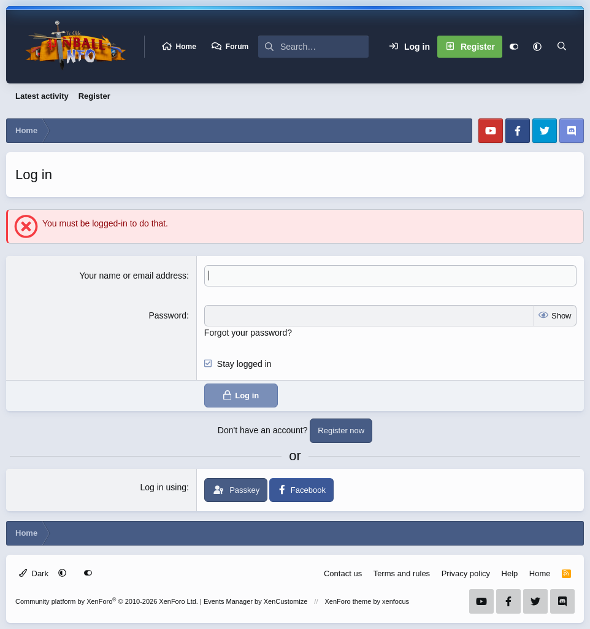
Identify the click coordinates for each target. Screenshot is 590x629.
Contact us (343, 573)
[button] (537, 47)
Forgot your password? (248, 333)
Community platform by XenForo (106, 601)
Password (167, 315)
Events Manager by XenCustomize (255, 601)
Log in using (163, 487)
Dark (33, 573)
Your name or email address (132, 275)
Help (510, 573)
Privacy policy (466, 573)
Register (94, 96)
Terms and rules (402, 573)
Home (186, 46)
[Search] (324, 47)
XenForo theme (348, 601)
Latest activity (42, 96)
